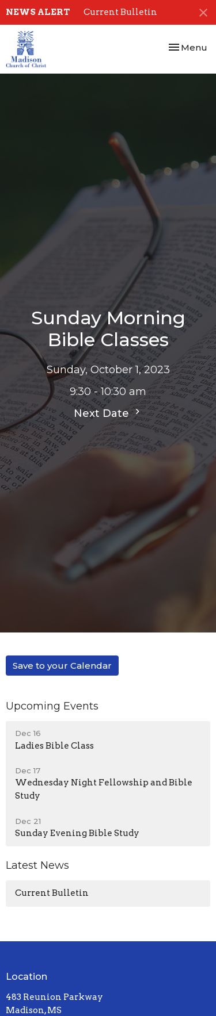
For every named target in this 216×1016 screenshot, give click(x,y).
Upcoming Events (52, 706)
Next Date (108, 413)
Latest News (37, 865)
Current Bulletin (120, 12)
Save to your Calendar (62, 665)
